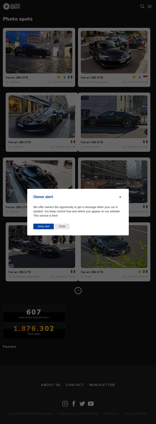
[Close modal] (120, 197)
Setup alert (44, 226)
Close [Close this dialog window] (62, 226)
